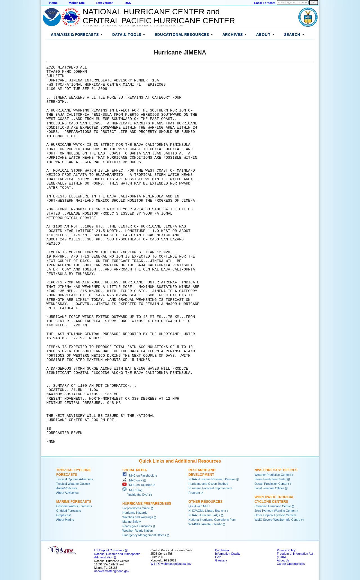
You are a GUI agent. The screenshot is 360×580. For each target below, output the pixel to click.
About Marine (65, 519)
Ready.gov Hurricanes (137, 526)
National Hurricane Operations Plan (212, 519)
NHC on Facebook (138, 475)
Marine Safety (131, 521)
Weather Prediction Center (272, 474)
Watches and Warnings (137, 517)
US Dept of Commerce (109, 550)
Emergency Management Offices (144, 535)
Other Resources (205, 502)
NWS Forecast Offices (276, 470)
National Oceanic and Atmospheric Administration (133, 25)
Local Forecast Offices (269, 488)
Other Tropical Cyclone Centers (275, 515)
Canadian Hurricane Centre (273, 506)
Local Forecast (264, 2)
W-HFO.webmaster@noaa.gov (171, 563)
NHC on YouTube (137, 484)
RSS (128, 2)
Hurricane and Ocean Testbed (208, 483)
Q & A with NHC (199, 506)
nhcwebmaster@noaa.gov (111, 571)
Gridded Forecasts (68, 510)
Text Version (105, 2)
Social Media (134, 470)
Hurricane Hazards (134, 512)
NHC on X (132, 480)
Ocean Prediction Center (271, 483)
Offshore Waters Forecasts (74, 506)
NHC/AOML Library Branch (206, 510)
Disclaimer (222, 550)
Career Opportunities (291, 563)
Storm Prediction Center (271, 479)
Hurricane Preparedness (146, 504)
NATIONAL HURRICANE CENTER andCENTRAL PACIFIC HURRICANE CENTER (159, 16)
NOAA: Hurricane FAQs (204, 515)
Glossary (221, 560)
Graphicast (63, 515)
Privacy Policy (286, 550)
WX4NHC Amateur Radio (205, 524)
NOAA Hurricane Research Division (212, 479)
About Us (283, 560)
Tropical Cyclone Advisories (74, 479)
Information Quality (227, 553)
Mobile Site (77, 2)
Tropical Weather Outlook (73, 483)
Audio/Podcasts (66, 488)
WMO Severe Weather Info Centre (277, 519)
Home (53, 2)
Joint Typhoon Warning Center (275, 510)
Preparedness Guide (136, 508)
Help (218, 557)
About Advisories (67, 492)
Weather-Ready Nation (137, 530)
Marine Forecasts (73, 502)
